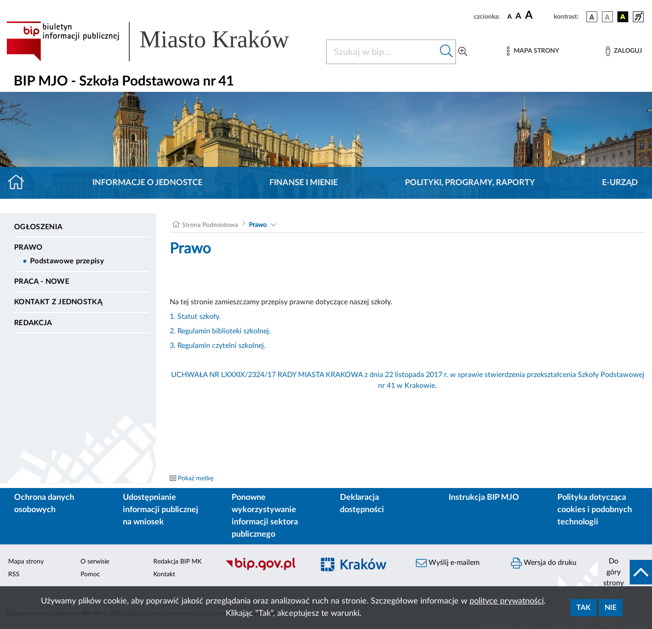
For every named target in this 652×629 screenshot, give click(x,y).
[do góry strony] (625, 572)
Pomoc (90, 574)
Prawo (28, 247)
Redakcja (33, 323)
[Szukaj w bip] (446, 52)
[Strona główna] (20, 183)
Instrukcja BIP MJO (484, 497)
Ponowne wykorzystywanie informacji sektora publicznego (265, 515)
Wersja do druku (543, 563)
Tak (583, 607)
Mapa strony (26, 562)
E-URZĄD (620, 183)
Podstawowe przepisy (67, 261)
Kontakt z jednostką (58, 302)
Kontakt (164, 574)
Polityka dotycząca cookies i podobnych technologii (594, 509)
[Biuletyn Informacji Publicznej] (265, 569)
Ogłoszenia (38, 227)
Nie (611, 607)
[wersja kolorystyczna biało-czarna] (607, 17)
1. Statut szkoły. (195, 316)
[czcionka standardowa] (509, 16)
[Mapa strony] (532, 51)
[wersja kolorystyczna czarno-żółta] (623, 17)
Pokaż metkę (195, 478)
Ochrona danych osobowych (44, 503)
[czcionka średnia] (518, 16)
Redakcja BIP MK (177, 562)
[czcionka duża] (538, 15)
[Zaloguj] (624, 51)
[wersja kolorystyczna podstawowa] (592, 17)
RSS (14, 574)
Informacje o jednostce (147, 183)
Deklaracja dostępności (362, 503)
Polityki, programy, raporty (470, 183)
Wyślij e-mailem (448, 563)
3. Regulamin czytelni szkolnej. (218, 345)
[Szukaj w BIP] (382, 52)
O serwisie (95, 562)
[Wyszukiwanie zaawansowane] (462, 51)
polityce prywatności (507, 601)
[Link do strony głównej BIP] (161, 41)
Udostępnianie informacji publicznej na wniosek (160, 509)
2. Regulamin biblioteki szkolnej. (220, 331)
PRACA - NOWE (41, 281)
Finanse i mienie (303, 183)
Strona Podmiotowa (210, 225)
